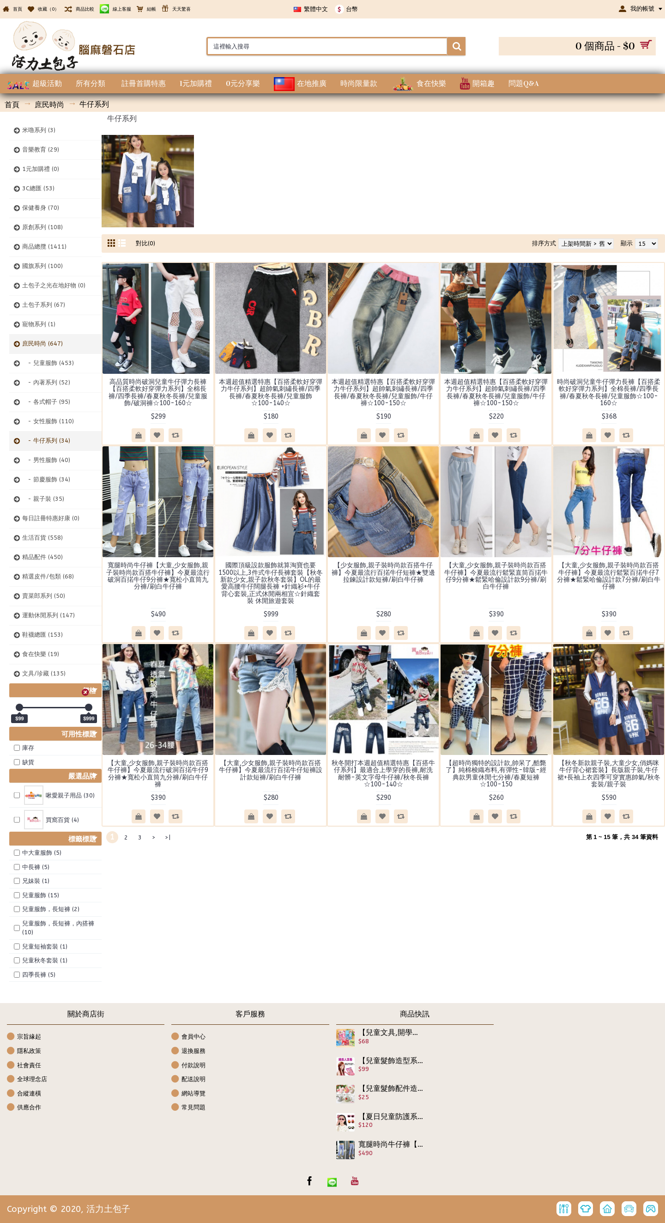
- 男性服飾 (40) (46, 459)
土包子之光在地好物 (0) (53, 285)
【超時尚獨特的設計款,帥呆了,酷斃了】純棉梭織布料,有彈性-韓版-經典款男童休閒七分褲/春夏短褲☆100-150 (496, 773)
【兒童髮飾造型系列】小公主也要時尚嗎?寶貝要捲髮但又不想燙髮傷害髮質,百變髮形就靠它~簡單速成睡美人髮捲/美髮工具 (391, 1061)
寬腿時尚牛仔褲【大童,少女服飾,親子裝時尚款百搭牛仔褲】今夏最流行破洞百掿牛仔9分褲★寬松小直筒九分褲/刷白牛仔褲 (158, 575)
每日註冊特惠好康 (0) (50, 518)
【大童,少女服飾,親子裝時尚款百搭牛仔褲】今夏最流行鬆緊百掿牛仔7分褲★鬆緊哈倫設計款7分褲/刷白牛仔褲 (608, 575)
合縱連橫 (24, 1094)
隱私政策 (24, 1051)
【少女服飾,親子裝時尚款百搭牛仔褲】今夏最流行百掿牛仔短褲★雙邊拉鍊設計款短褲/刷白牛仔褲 (383, 572)
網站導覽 (188, 1094)
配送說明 (188, 1079)
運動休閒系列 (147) (48, 615)
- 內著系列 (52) (46, 382)
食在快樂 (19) (40, 654)
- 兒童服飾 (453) (48, 362)
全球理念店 (27, 1079)
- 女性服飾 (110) (48, 421)
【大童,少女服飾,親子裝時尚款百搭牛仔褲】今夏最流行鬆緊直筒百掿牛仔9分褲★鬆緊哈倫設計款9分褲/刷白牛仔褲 (496, 575)
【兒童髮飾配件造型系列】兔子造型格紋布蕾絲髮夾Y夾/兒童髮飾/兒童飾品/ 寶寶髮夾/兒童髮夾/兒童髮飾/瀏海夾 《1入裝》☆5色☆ (391, 1088)
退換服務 (188, 1051)
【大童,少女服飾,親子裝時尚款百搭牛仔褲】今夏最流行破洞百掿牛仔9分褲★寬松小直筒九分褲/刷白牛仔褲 (158, 773)
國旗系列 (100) (42, 265)
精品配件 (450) (42, 557)
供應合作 (24, 1107)
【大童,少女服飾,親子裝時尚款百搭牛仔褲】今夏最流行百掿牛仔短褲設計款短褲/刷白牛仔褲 (270, 770)
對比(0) (145, 243)
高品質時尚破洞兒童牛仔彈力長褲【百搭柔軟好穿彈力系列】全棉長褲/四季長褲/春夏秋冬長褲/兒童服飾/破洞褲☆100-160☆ (158, 392)
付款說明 (188, 1065)
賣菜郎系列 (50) (43, 595)
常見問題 (188, 1107)
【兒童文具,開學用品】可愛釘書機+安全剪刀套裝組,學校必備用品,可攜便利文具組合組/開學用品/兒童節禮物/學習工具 (391, 1032)
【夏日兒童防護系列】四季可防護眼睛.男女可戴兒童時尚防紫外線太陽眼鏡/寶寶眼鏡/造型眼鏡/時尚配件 (391, 1117)
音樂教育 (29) (40, 149)
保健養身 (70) (40, 207)
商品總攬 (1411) (44, 246)
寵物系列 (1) (38, 324)
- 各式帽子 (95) (46, 401)
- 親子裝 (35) (43, 498)
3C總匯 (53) (38, 188)
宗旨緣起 (24, 1037)
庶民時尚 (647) (42, 343)
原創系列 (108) (42, 227)
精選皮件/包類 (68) (48, 576)
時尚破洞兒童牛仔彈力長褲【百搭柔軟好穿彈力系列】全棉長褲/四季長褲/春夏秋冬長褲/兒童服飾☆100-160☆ (608, 392)
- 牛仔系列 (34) (46, 440)
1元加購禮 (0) (40, 168)
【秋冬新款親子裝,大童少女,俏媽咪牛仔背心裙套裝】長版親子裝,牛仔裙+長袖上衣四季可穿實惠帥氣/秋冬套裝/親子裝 (608, 773)
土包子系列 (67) (43, 304)
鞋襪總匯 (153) (42, 634)
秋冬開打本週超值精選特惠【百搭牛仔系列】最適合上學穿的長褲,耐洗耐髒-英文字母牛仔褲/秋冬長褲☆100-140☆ (383, 773)
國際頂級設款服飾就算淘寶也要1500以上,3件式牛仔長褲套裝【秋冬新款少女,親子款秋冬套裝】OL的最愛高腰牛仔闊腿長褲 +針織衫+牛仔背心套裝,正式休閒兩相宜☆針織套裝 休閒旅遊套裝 (270, 583)
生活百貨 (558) (42, 537)
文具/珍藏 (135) (44, 673)
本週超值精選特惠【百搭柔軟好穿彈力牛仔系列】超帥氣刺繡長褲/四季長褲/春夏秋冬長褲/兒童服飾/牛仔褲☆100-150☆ (383, 392)
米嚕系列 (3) (38, 130)
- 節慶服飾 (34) (46, 479)
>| (167, 837)
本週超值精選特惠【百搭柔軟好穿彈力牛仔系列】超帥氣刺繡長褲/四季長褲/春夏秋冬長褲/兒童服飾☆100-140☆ (270, 392)
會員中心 (188, 1037)
